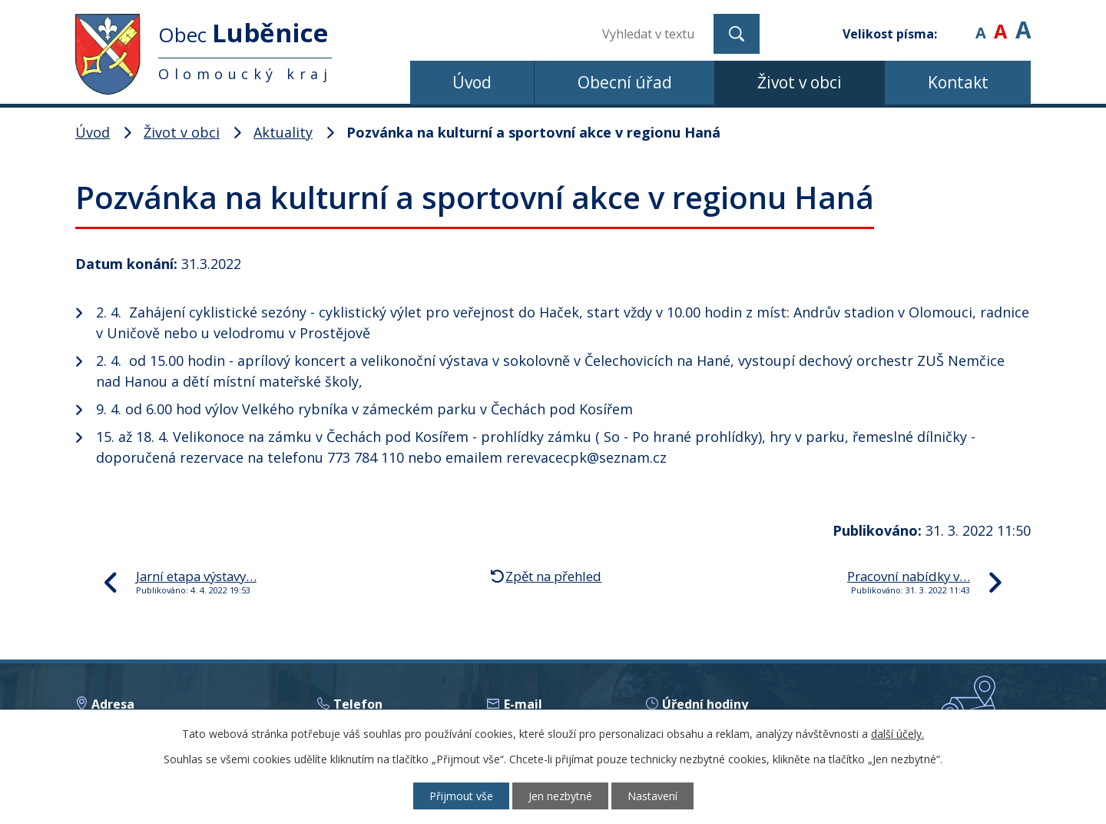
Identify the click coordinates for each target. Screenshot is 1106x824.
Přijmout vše (461, 796)
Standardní (1000, 22)
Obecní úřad (625, 82)
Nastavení (652, 796)
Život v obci (799, 82)
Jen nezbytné (560, 796)
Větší (1023, 22)
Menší (980, 22)
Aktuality (283, 132)
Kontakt (958, 82)
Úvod (472, 82)
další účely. (897, 733)
